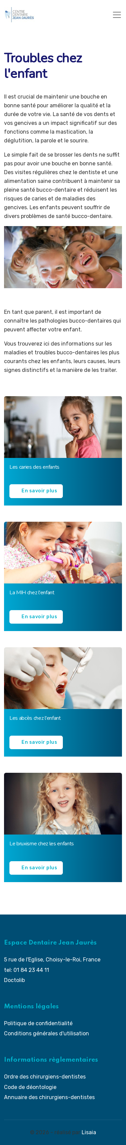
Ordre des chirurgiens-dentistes (45, 1076)
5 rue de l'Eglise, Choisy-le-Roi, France (52, 959)
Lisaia (89, 1132)
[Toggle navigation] (117, 14)
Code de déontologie (30, 1087)
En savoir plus (39, 491)
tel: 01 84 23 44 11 (26, 970)
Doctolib (14, 980)
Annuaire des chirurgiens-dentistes (49, 1097)
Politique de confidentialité (38, 1023)
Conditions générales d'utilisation (46, 1033)
